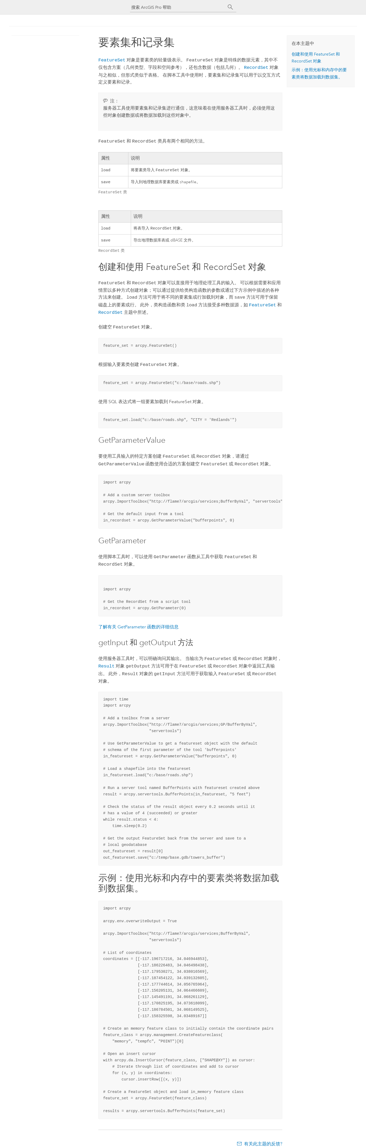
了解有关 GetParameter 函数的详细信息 (138, 622)
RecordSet (256, 67)
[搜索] (230, 7)
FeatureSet (111, 60)
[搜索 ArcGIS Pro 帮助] (178, 7)
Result (106, 660)
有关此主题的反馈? (263, 1137)
